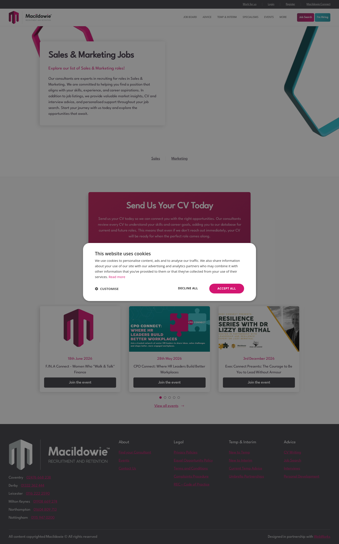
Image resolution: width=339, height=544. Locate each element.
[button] (106, 289)
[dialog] (169, 272)
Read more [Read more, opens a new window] (117, 277)
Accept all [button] (226, 288)
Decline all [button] (188, 288)
